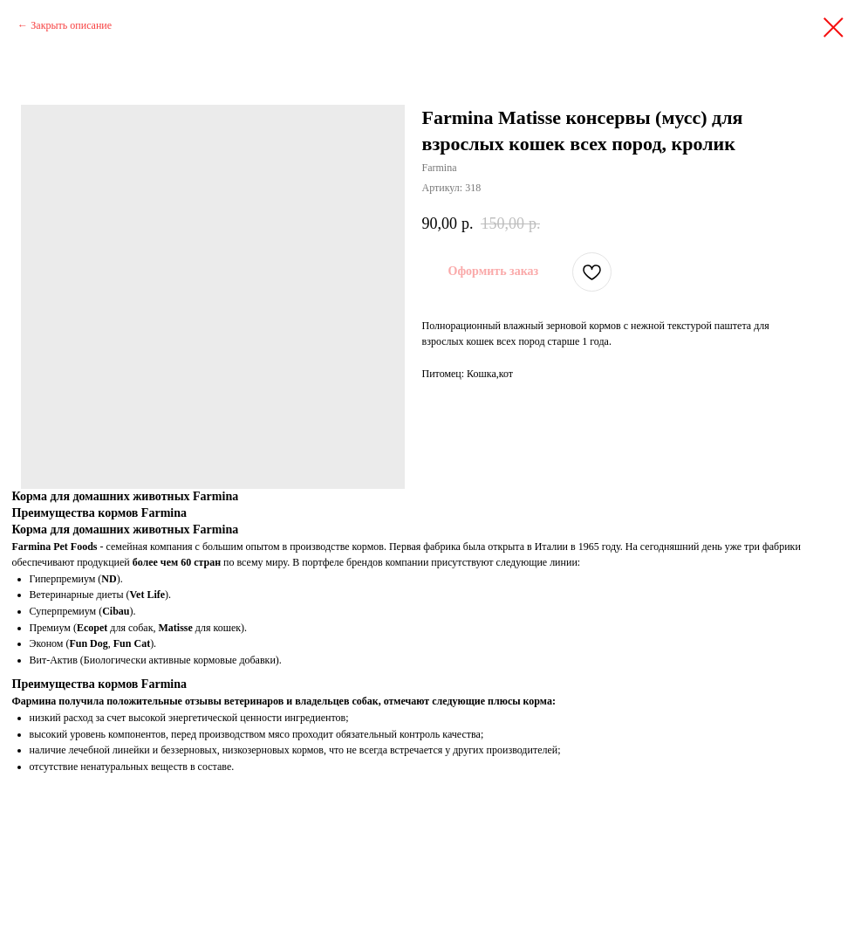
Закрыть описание (71, 25)
